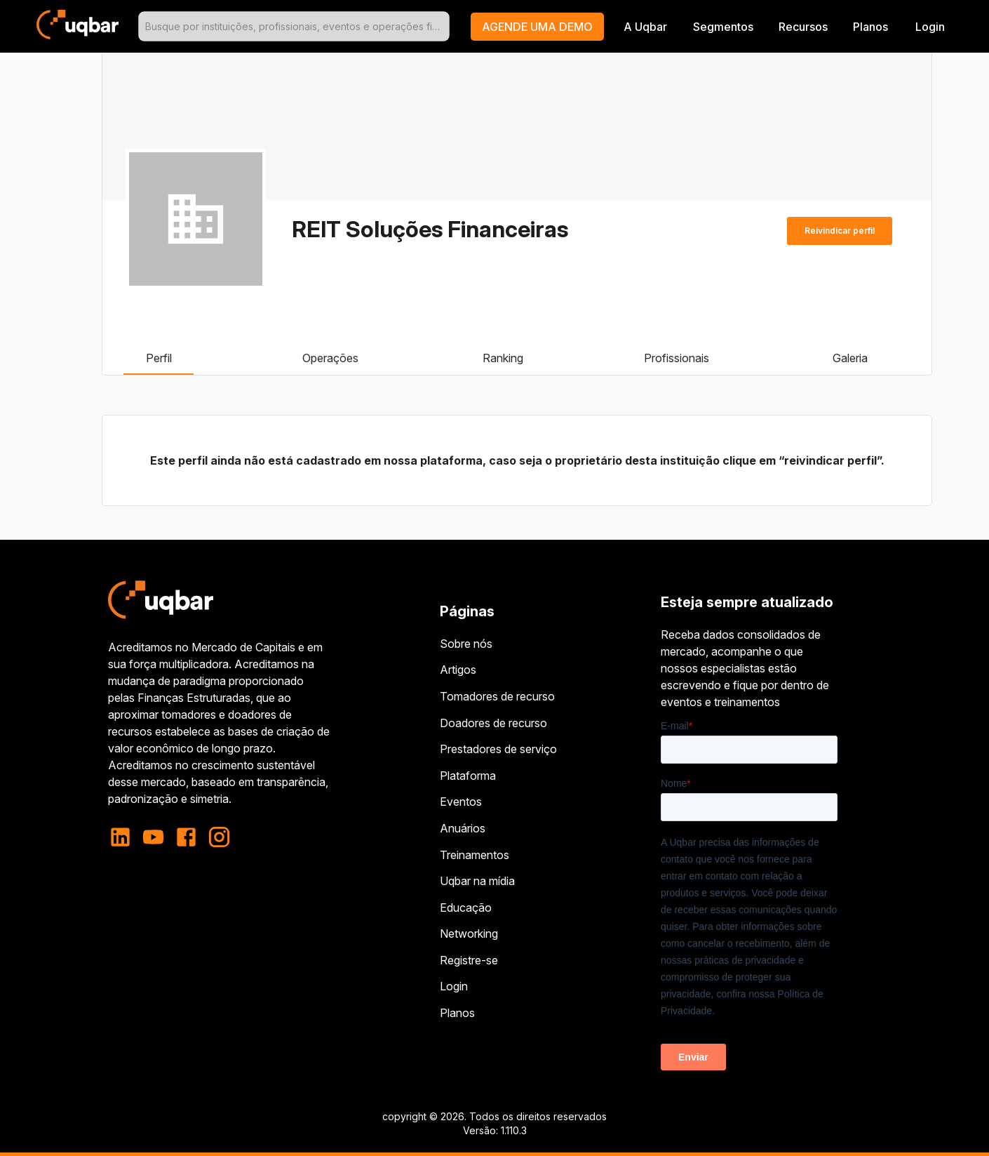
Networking (469, 933)
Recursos (803, 27)
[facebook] (186, 837)
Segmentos (723, 27)
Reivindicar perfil (839, 231)
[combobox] (294, 26)
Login (454, 986)
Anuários (462, 828)
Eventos (461, 802)
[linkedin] (124, 837)
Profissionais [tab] (676, 358)
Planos (870, 27)
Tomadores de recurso (497, 696)
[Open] (443, 26)
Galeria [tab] (850, 358)
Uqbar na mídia (477, 881)
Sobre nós (466, 644)
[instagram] (219, 837)
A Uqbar (645, 27)
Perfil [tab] (158, 358)
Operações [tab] (330, 358)
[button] (537, 27)
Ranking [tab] (503, 358)
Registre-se (469, 960)
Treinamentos (474, 855)
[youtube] (153, 837)
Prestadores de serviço (498, 749)
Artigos (458, 670)
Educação (466, 908)
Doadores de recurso (493, 723)
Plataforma (468, 776)
